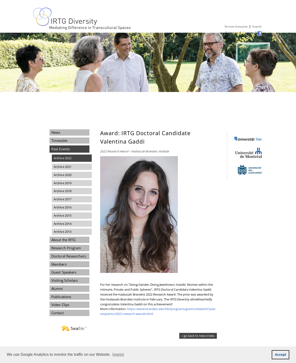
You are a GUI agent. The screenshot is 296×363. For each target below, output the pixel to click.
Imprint (233, 33)
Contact (248, 33)
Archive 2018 (62, 191)
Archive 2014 (62, 224)
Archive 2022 (62, 158)
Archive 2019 (62, 183)
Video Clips (60, 304)
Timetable (59, 140)
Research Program (66, 248)
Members (59, 264)
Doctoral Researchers (68, 256)
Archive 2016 (62, 207)
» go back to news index (198, 336)
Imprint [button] (118, 354)
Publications (61, 296)
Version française (236, 26)
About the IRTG (63, 239)
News (55, 132)
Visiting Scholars (64, 280)
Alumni (57, 288)
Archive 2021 (62, 167)
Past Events (60, 149)
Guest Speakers (63, 272)
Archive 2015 (62, 215)
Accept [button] (280, 354)
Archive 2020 (62, 175)
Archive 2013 (62, 231)
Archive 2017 (62, 199)
